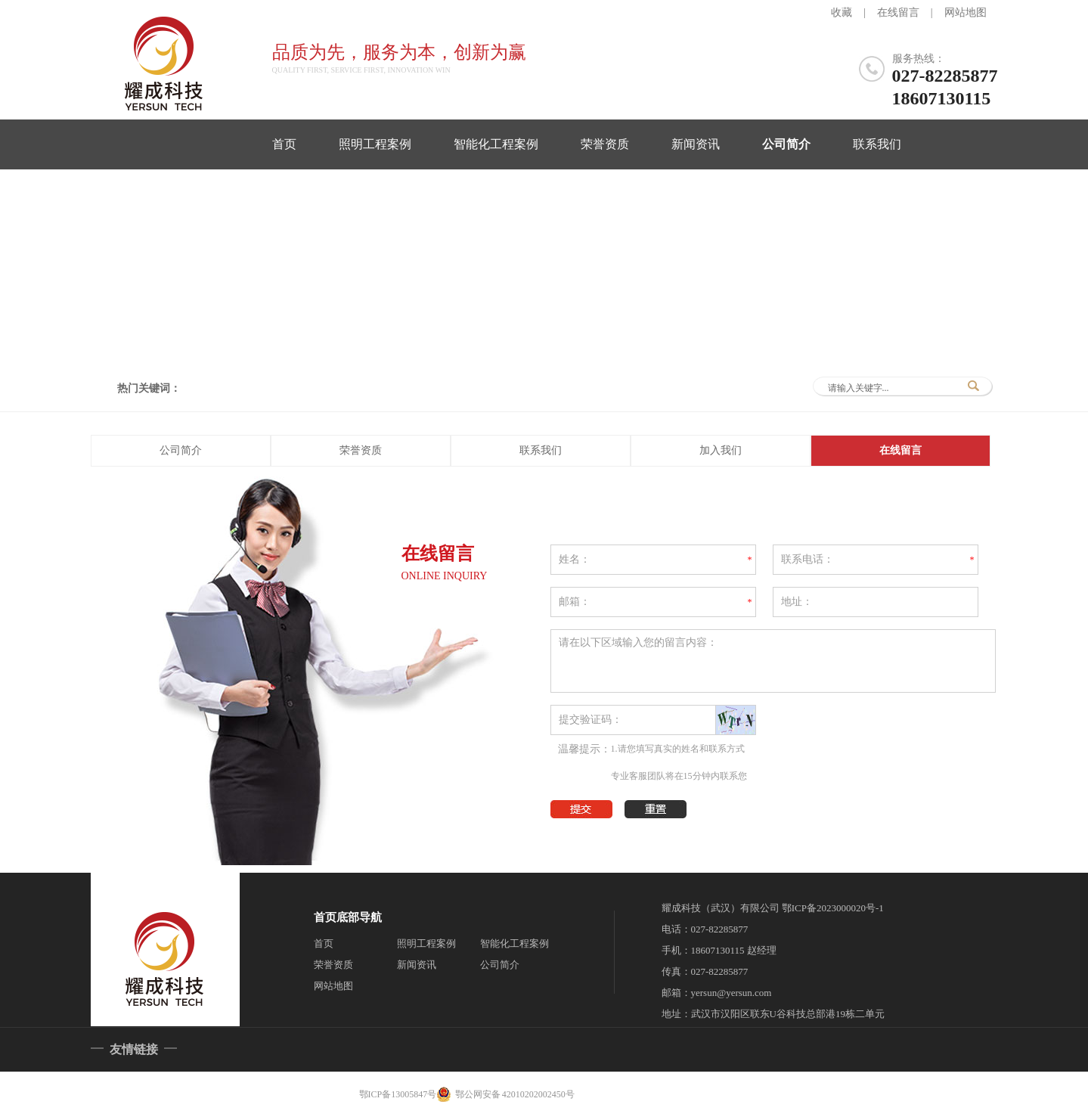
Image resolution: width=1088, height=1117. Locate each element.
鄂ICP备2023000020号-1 (833, 908)
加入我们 (720, 450)
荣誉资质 (605, 144)
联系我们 (877, 144)
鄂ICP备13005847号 (398, 1094)
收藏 (841, 12)
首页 (284, 144)
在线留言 (898, 12)
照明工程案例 (375, 144)
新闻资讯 (695, 144)
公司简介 (786, 144)
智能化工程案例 (496, 144)
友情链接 (134, 1049)
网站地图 (965, 12)
